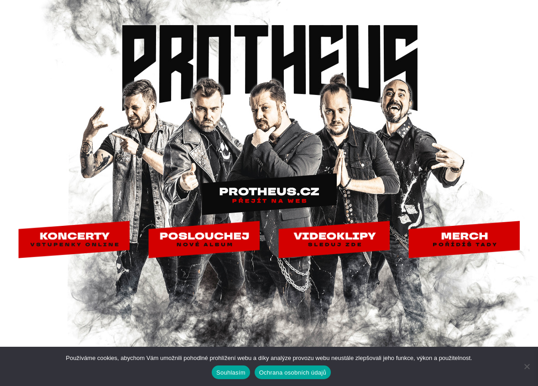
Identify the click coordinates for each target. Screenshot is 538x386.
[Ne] (526, 366)
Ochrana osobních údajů (292, 372)
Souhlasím (230, 372)
